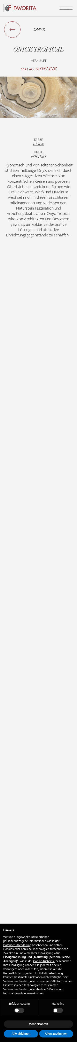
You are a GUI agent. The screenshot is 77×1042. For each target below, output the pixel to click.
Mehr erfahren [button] (38, 1024)
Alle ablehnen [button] (20, 1033)
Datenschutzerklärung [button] (17, 945)
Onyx (39, 29)
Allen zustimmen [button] (56, 1033)
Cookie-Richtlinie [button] (44, 961)
